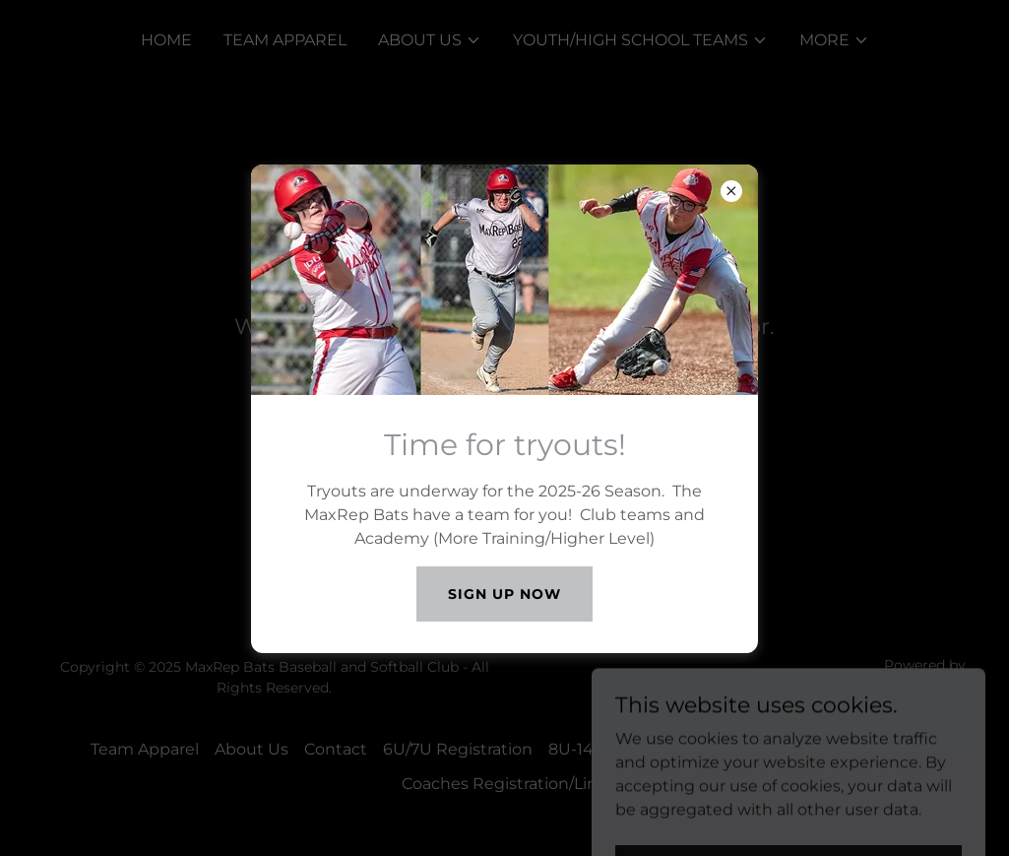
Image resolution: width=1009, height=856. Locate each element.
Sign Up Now (504, 594)
